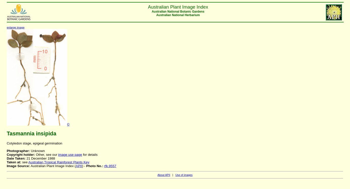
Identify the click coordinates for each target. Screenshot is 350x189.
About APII (163, 174)
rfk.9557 (110, 166)
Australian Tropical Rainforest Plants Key (58, 162)
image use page (70, 155)
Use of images (184, 174)
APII (79, 166)
